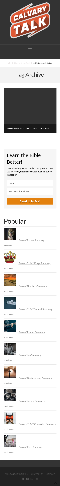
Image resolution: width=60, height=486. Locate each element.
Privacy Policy (36, 474)
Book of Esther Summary (31, 240)
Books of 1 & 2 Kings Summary (35, 263)
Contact (50, 474)
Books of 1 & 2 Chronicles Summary (37, 424)
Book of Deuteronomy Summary (35, 378)
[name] (30, 183)
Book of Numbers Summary (33, 286)
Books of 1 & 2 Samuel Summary (35, 309)
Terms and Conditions (15, 474)
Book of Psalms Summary (32, 332)
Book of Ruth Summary (31, 447)
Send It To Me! (30, 201)
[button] (30, 50)
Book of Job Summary (30, 355)
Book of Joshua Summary (32, 401)
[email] (30, 191)
